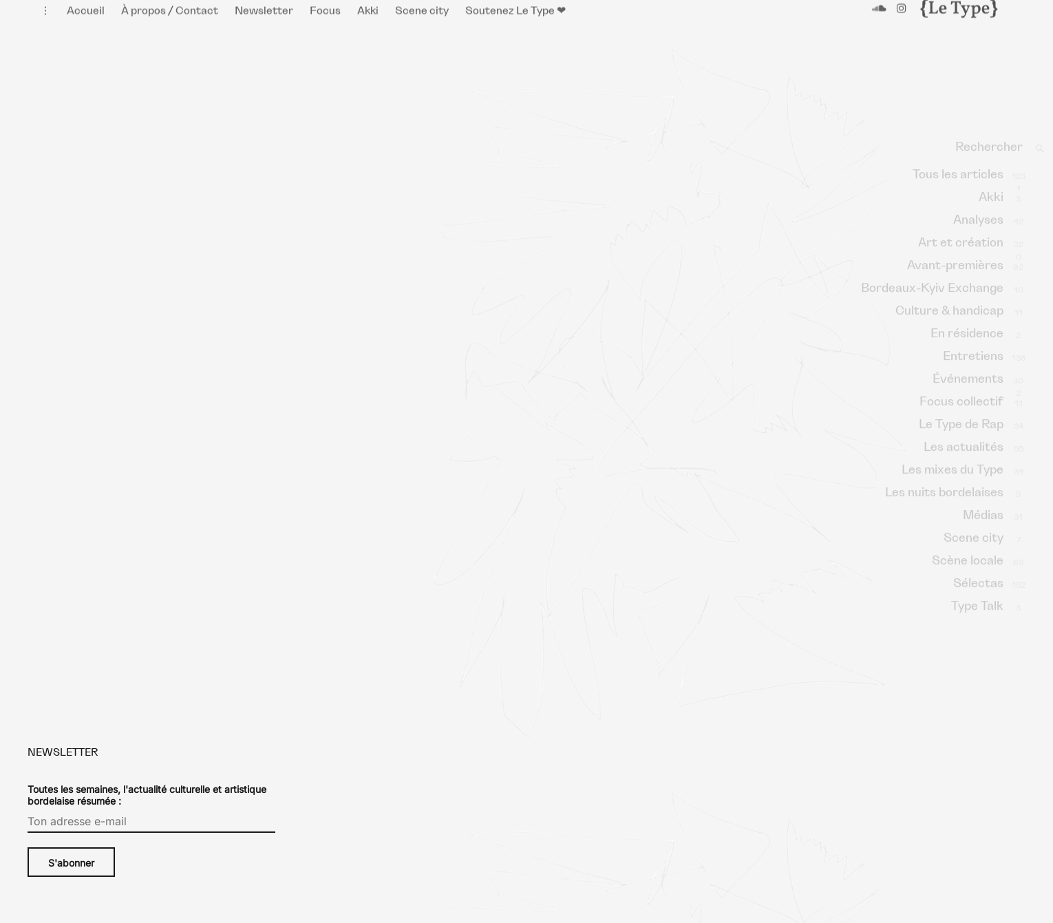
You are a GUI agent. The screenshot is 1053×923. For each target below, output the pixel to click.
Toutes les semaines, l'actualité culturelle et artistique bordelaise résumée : (147, 808)
